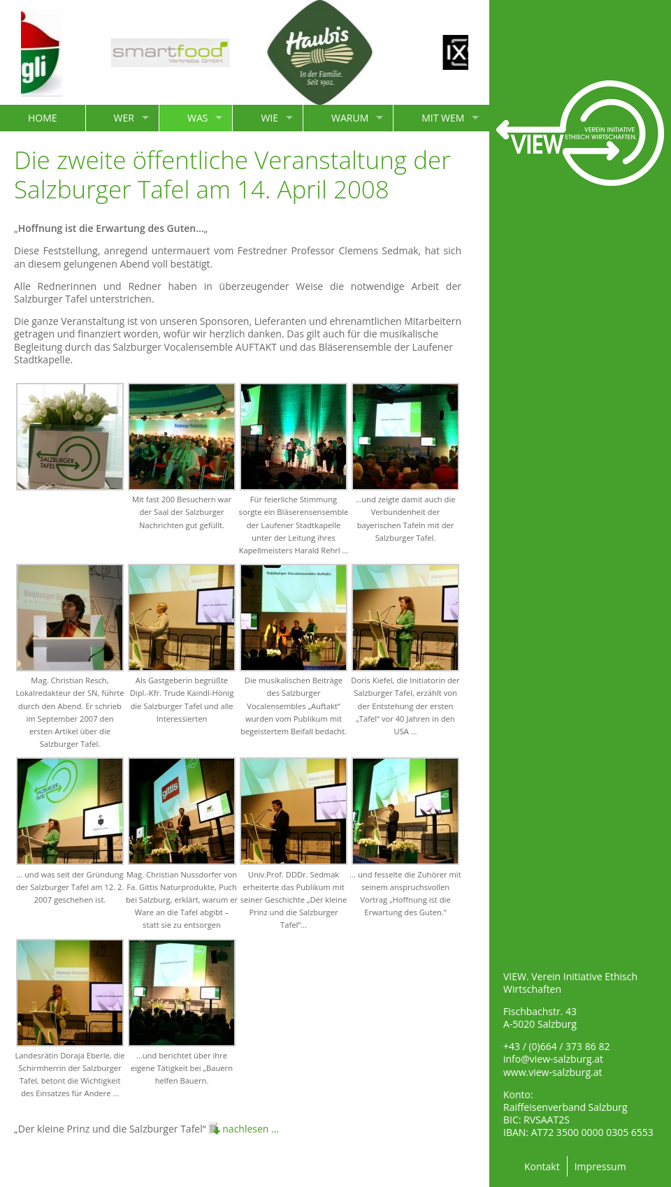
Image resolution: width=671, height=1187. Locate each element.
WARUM (349, 117)
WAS (197, 117)
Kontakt (542, 1166)
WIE (269, 117)
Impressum (600, 1166)
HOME (42, 117)
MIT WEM (442, 117)
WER (124, 117)
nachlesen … (250, 1128)
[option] (182, 52)
